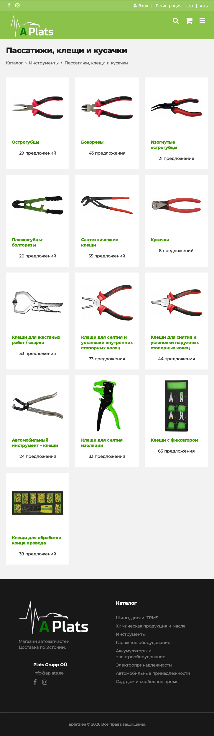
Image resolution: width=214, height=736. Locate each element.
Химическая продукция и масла (150, 626)
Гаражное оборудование (143, 642)
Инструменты (44, 63)
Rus (204, 6)
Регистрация (169, 5)
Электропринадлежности (144, 665)
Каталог (14, 63)
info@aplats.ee (48, 673)
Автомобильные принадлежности (153, 673)
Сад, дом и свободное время (147, 681)
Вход (141, 5)
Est (190, 6)
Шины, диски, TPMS (137, 617)
